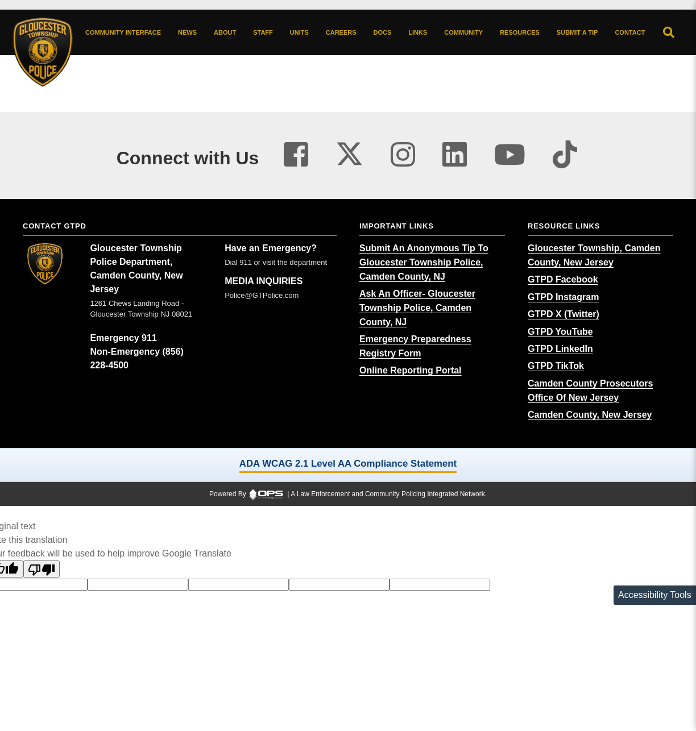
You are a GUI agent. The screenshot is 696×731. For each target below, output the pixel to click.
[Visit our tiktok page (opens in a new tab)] (564, 155)
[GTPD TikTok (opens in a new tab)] (556, 366)
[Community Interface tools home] (123, 32)
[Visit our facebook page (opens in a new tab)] (295, 155)
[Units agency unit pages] (299, 32)
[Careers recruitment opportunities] (341, 32)
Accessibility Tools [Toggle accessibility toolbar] (654, 595)
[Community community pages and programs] (463, 32)
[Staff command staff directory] (263, 32)
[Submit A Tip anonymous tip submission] (577, 32)
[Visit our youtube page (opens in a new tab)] (510, 155)
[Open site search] (669, 32)
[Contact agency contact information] (630, 32)
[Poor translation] (41, 569)
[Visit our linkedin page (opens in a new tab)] (454, 155)
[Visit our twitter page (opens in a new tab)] (349, 151)
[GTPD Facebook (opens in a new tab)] (563, 279)
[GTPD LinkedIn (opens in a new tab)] (560, 349)
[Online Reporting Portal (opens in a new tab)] (410, 370)
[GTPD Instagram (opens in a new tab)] (563, 297)
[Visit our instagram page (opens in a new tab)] (402, 155)
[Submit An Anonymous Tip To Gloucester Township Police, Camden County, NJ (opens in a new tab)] (423, 262)
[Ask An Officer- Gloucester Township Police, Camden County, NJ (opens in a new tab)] (417, 308)
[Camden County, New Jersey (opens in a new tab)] (590, 415)
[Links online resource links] (417, 32)
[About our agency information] (225, 32)
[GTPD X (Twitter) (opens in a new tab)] (563, 314)
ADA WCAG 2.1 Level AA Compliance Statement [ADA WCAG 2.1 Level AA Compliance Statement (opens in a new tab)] (348, 463)
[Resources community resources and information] (520, 32)
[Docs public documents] (383, 32)
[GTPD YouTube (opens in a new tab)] (560, 332)
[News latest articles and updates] (187, 32)
